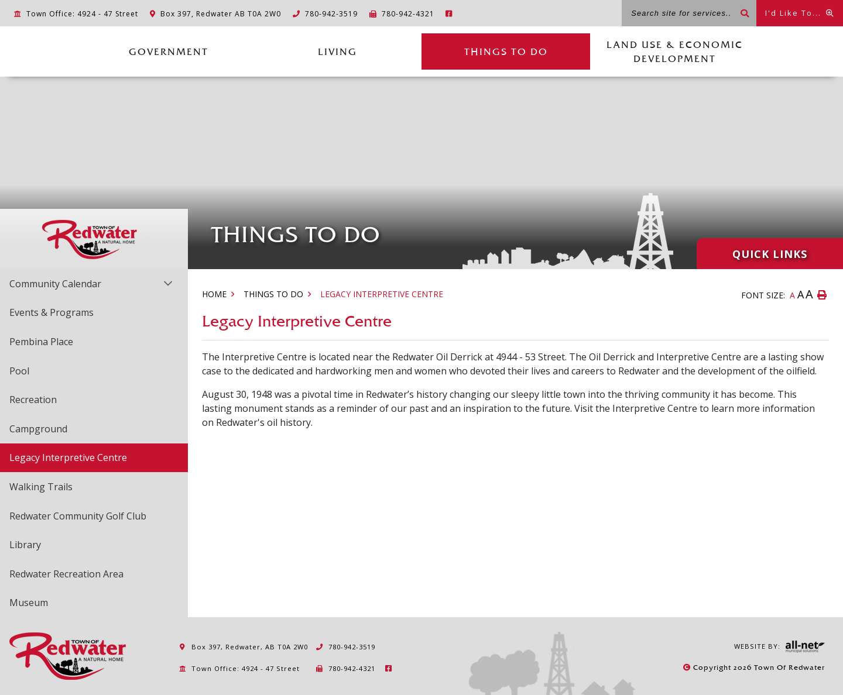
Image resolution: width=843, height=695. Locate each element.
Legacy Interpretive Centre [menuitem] (68, 457)
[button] (168, 283)
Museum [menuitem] (28, 602)
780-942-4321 (345, 668)
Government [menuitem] (168, 51)
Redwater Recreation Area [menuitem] (66, 573)
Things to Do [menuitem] (506, 51)
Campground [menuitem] (38, 428)
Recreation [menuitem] (33, 399)
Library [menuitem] (25, 544)
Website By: (779, 647)
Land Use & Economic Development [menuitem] (674, 51)
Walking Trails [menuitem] (41, 486)
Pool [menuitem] (19, 370)
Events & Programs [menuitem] (51, 312)
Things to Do (273, 294)
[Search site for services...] (689, 13)
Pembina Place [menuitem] (41, 341)
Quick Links (769, 254)
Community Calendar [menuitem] (55, 283)
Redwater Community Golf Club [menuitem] (77, 516)
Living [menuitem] (337, 51)
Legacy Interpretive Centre (381, 294)
